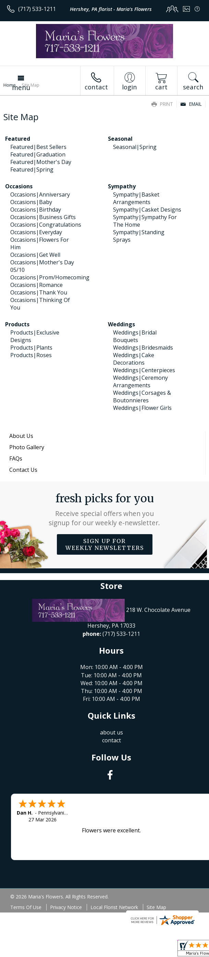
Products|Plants (31, 347)
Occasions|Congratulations (45, 224)
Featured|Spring (31, 169)
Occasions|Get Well (35, 255)
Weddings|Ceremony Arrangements (140, 381)
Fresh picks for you (104, 509)
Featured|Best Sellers (38, 147)
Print (162, 104)
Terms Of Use (25, 907)
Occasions (19, 186)
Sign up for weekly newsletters (104, 544)
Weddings (121, 324)
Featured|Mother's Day (40, 162)
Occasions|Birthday (35, 209)
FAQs (15, 458)
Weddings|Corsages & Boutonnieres (142, 396)
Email (191, 104)
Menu (21, 87)
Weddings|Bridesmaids (143, 347)
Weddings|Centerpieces (144, 370)
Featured (17, 138)
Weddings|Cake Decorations (133, 358)
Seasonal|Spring (135, 147)
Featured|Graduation (37, 154)
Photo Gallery (26, 447)
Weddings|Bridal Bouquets (135, 336)
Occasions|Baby (31, 202)
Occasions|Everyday (36, 232)
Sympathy (122, 186)
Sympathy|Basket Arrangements (136, 198)
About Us (21, 436)
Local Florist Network (114, 907)
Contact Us (23, 470)
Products (17, 324)
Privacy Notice (66, 907)
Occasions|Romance (36, 285)
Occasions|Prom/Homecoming (49, 277)
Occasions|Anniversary (40, 194)
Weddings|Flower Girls (142, 408)
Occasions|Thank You (38, 292)
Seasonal (120, 138)
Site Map (156, 907)
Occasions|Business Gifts (43, 217)
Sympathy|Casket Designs (147, 209)
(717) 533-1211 (37, 9)
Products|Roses (31, 355)
